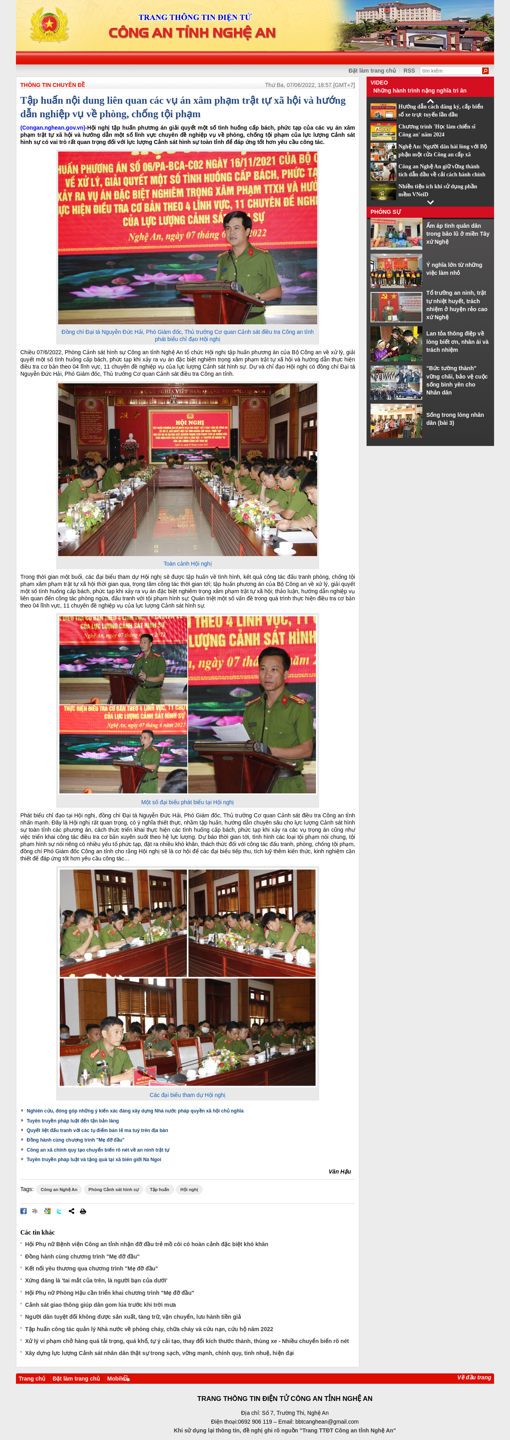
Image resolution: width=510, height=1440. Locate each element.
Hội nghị (189, 1189)
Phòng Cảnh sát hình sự (113, 1189)
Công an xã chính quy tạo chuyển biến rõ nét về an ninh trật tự (98, 1150)
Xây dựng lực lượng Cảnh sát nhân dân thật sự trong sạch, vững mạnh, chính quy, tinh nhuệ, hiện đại (159, 1353)
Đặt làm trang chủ (372, 70)
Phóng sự (386, 212)
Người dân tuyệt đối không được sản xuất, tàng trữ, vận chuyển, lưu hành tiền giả (133, 1317)
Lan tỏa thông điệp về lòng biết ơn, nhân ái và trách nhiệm (457, 341)
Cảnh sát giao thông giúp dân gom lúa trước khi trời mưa (100, 1305)
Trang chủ (32, 1378)
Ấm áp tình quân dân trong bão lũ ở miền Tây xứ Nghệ (458, 234)
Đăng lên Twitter (59, 1211)
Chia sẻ (71, 1211)
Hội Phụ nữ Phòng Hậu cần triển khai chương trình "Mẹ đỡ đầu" (109, 1293)
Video (379, 82)
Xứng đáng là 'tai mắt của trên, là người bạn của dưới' (96, 1280)
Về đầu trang (474, 1377)
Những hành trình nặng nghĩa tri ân (420, 90)
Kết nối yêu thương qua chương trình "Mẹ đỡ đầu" (91, 1268)
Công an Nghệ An (59, 1189)
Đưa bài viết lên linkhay (35, 1211)
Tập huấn (159, 1189)
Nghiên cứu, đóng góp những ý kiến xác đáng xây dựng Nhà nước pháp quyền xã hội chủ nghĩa (135, 1111)
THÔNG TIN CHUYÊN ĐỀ (52, 85)
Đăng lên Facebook (23, 1211)
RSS (409, 70)
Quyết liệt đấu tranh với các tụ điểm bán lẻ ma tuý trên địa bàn (97, 1130)
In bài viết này (83, 1211)
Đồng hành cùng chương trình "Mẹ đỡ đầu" (76, 1140)
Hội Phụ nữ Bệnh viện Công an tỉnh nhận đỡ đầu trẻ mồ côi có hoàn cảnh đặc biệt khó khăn (146, 1244)
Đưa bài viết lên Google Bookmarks (47, 1211)
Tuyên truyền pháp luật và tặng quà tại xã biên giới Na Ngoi (94, 1159)
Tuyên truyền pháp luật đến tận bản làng (73, 1121)
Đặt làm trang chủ (76, 1378)
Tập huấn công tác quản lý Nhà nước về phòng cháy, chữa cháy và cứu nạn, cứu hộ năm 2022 (149, 1329)
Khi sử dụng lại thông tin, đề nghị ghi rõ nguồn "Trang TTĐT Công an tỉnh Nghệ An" (285, 1430)
